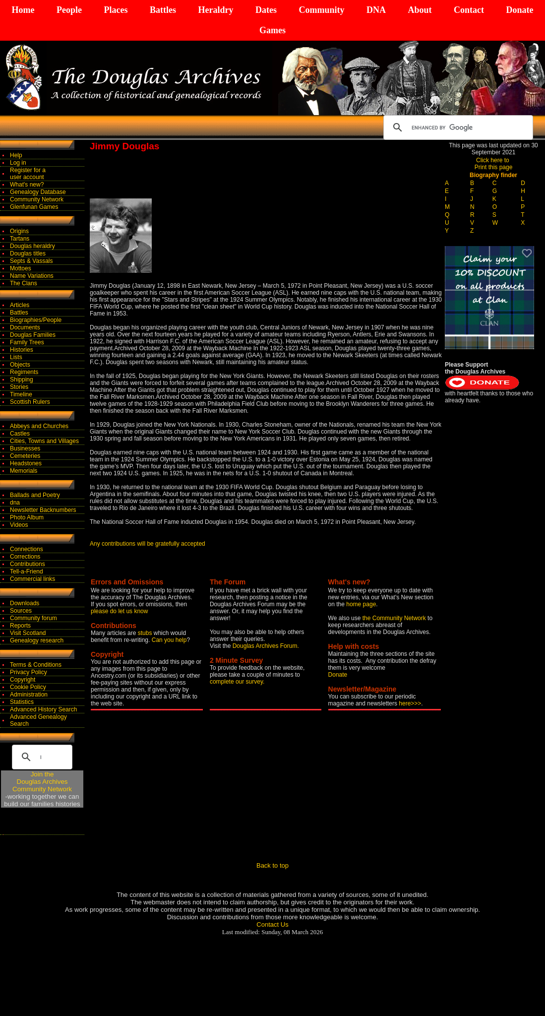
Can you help (169, 639)
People (69, 10)
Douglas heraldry (32, 246)
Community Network (36, 199)
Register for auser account (28, 174)
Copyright (22, 679)
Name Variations (32, 275)
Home (23, 10)
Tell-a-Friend (26, 571)
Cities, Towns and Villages (44, 441)
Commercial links (32, 578)
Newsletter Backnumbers (43, 510)
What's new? (27, 184)
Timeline (21, 394)
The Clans (23, 283)
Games (272, 30)
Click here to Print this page (494, 164)
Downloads (24, 603)
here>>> (410, 703)
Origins (19, 231)
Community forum (33, 618)
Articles (19, 305)
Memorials (23, 470)
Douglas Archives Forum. (266, 645)
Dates (266, 10)
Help (16, 155)
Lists (16, 357)
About (419, 10)
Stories (19, 386)
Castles (20, 433)
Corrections (25, 556)
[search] (457, 127)
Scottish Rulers (30, 401)
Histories (21, 349)
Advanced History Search (43, 709)
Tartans (19, 238)
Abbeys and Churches (39, 426)
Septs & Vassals (31, 260)
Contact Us (272, 924)
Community (321, 10)
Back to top (272, 865)
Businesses (25, 448)
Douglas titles (28, 253)
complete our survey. (237, 681)
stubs (146, 633)
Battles (163, 10)
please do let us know (119, 611)
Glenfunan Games (34, 206)
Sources (21, 610)
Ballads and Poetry (35, 495)
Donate (519, 10)
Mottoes (20, 268)
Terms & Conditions (35, 664)
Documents (25, 327)
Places (115, 10)
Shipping (21, 379)
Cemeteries (25, 455)
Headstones (26, 463)
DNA (376, 10)
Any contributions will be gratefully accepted (147, 543)
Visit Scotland (28, 633)
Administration (29, 694)
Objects (20, 364)
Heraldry (215, 10)
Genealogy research (36, 640)
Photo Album (27, 517)
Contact (469, 10)
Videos (19, 524)
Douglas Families (33, 334)
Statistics (22, 701)
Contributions (27, 564)
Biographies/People (35, 320)
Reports (20, 625)
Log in (18, 162)
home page (361, 604)
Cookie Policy (28, 687)
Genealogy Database (38, 192)
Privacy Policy (28, 672)
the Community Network (395, 618)
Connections (26, 549)
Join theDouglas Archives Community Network (42, 781)
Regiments (24, 372)
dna (15, 502)
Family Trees (27, 342)
